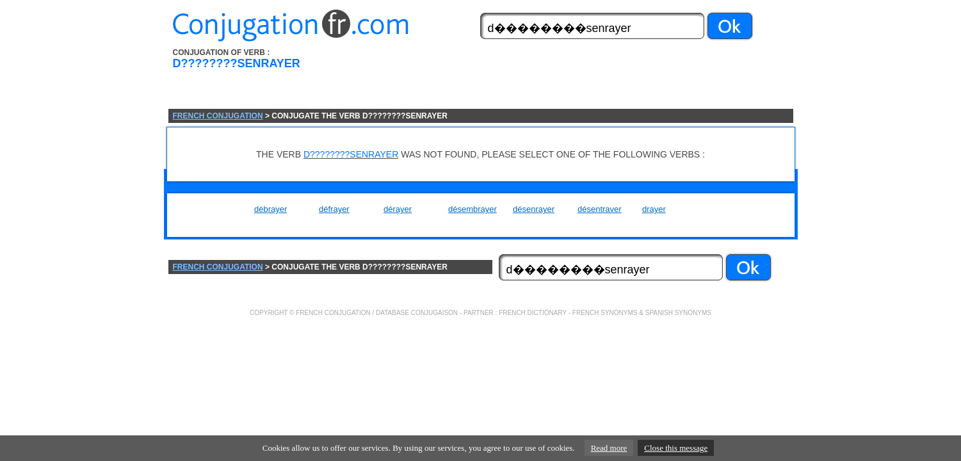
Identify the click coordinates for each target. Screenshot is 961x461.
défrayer (334, 209)
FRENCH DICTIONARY (533, 312)
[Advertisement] (553, 79)
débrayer (270, 209)
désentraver (599, 209)
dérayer (398, 209)
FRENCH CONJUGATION (218, 115)
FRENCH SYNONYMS (605, 312)
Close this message (675, 448)
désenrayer (533, 209)
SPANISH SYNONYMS (678, 312)
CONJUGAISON (434, 312)
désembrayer (472, 209)
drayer (654, 209)
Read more (609, 448)
